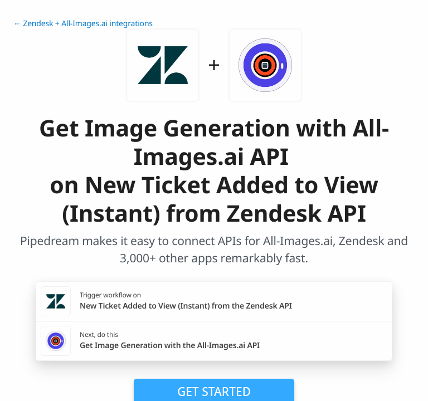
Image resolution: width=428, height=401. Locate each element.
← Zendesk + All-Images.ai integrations (83, 23)
